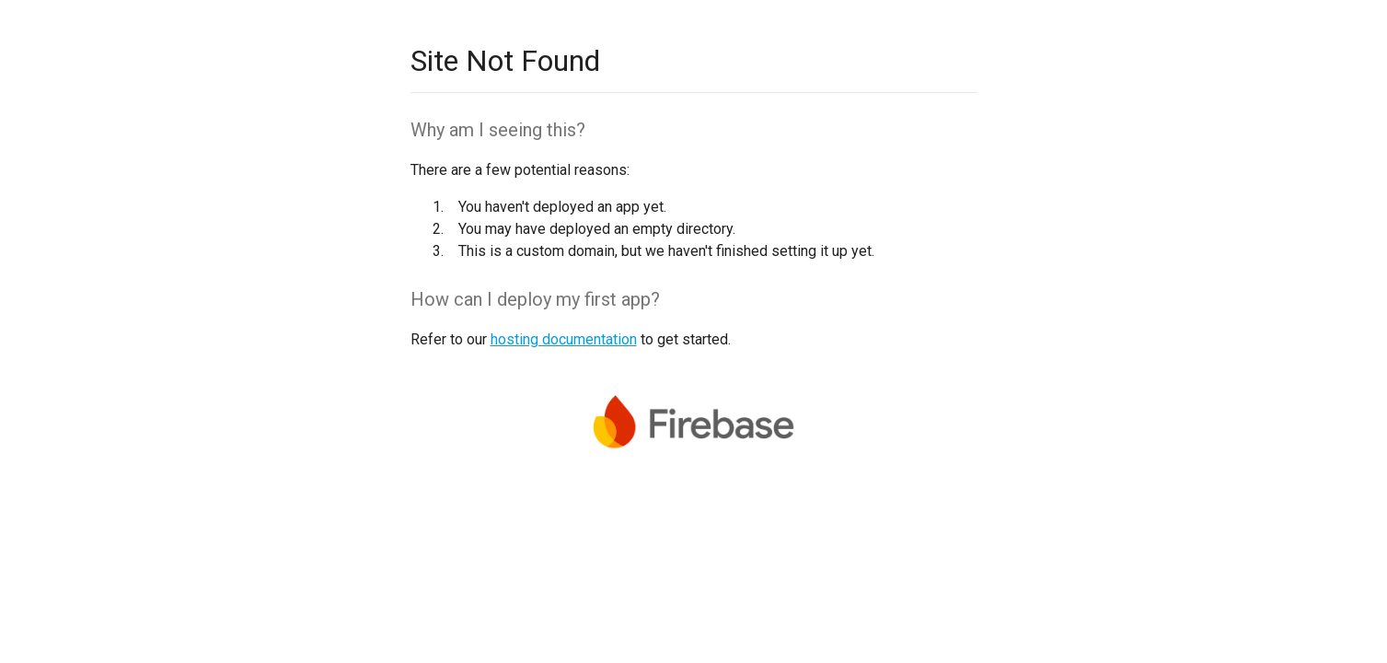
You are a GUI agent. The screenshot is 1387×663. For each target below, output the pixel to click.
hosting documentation (564, 339)
